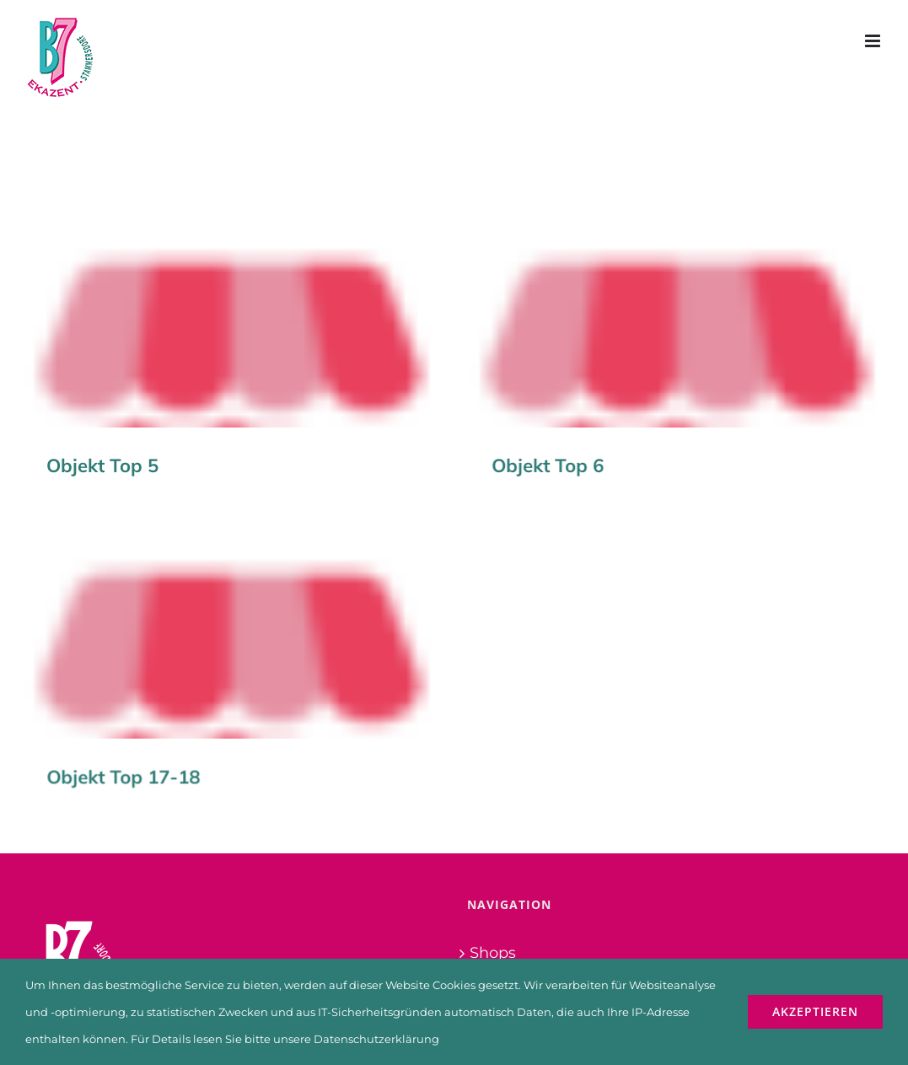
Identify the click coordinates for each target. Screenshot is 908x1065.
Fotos (490, 933)
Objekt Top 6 (540, 465)
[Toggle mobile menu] (874, 41)
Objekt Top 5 (102, 465)
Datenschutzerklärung (376, 1039)
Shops (493, 900)
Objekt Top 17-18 (156, 759)
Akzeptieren (815, 1011)
